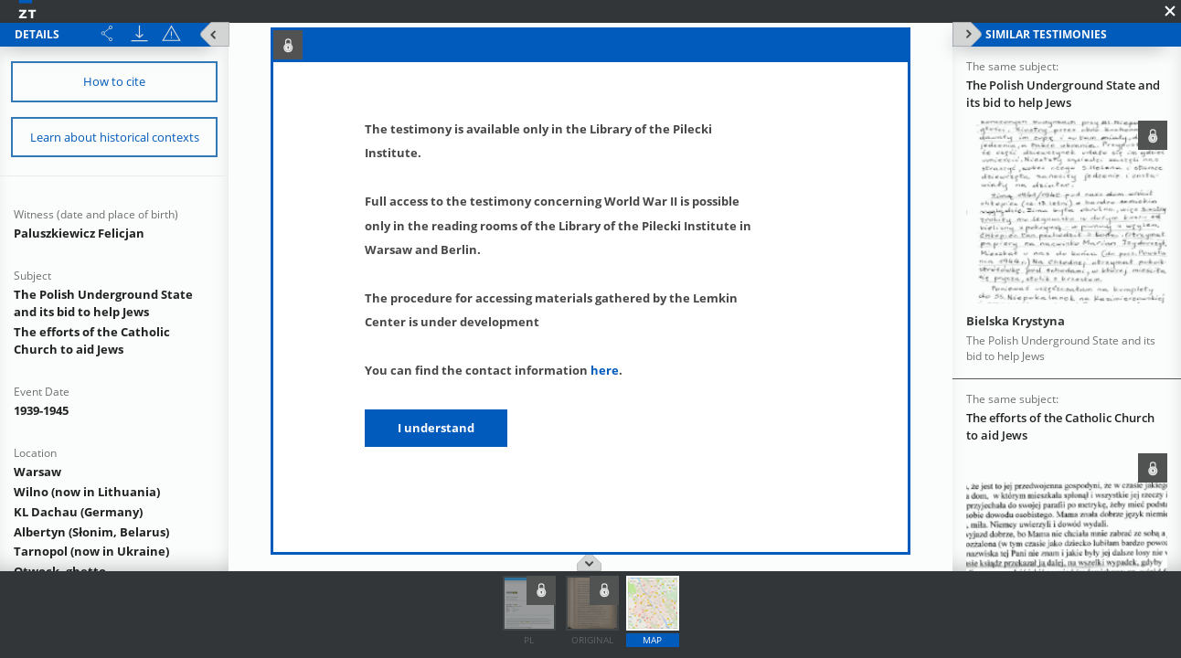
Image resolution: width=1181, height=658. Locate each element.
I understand (436, 427)
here (604, 370)
